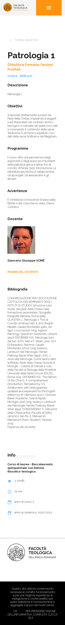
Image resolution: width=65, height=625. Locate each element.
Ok (15, 611)
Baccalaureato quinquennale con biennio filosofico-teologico (30, 468)
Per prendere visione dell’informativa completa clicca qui (33, 614)
